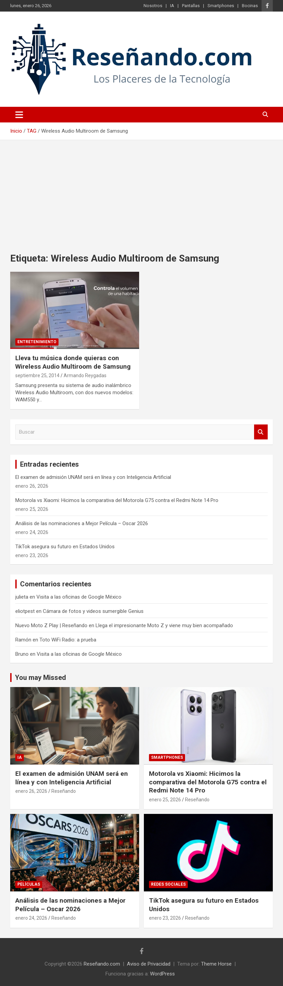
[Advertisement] (141, 191)
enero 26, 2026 (31, 791)
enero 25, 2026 (165, 799)
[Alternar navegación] (19, 114)
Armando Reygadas (85, 375)
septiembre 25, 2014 (37, 375)
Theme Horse (216, 964)
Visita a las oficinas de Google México (78, 597)
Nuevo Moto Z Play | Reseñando (51, 625)
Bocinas (250, 5)
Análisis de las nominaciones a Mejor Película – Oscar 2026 (81, 523)
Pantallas (191, 5)
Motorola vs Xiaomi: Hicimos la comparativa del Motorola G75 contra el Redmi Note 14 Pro (116, 500)
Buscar (261, 432)
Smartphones (220, 5)
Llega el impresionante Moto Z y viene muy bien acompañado (164, 625)
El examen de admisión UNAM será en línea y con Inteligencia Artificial (93, 477)
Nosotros (153, 5)
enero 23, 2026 (165, 918)
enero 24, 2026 (31, 918)
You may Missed (40, 677)
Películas (28, 884)
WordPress (162, 974)
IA (172, 5)
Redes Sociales (168, 884)
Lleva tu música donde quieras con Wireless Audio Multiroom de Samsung (73, 362)
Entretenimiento (36, 341)
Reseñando (63, 791)
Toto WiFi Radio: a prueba (67, 640)
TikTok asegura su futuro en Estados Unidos (65, 547)
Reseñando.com (102, 964)
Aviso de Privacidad (148, 964)
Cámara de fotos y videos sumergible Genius (93, 611)
